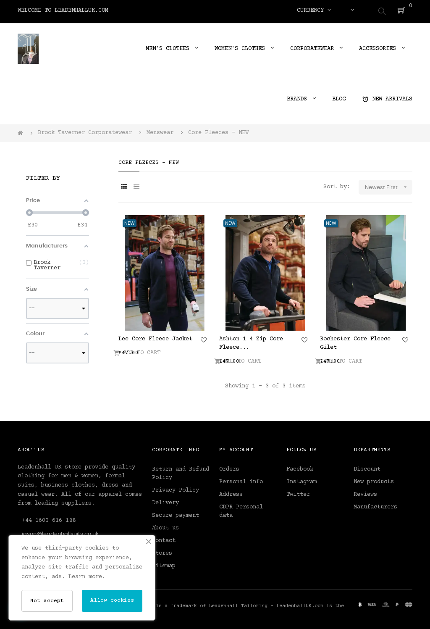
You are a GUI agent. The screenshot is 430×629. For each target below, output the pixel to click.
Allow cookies (112, 600)
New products (374, 479)
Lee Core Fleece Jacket (155, 336)
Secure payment (175, 513)
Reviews (365, 492)
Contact (164, 538)
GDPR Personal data (241, 508)
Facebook (299, 466)
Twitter (298, 492)
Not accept (47, 601)
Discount (367, 466)
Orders (229, 466)
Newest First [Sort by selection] (388, 185)
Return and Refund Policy (180, 471)
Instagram (301, 479)
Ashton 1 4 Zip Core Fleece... (251, 340)
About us (165, 525)
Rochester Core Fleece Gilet (355, 340)
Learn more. (86, 577)
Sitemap (164, 563)
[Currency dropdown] (314, 10)
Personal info (241, 479)
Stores (162, 550)
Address (231, 492)
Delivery (165, 500)
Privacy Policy (175, 487)
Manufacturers (375, 504)
